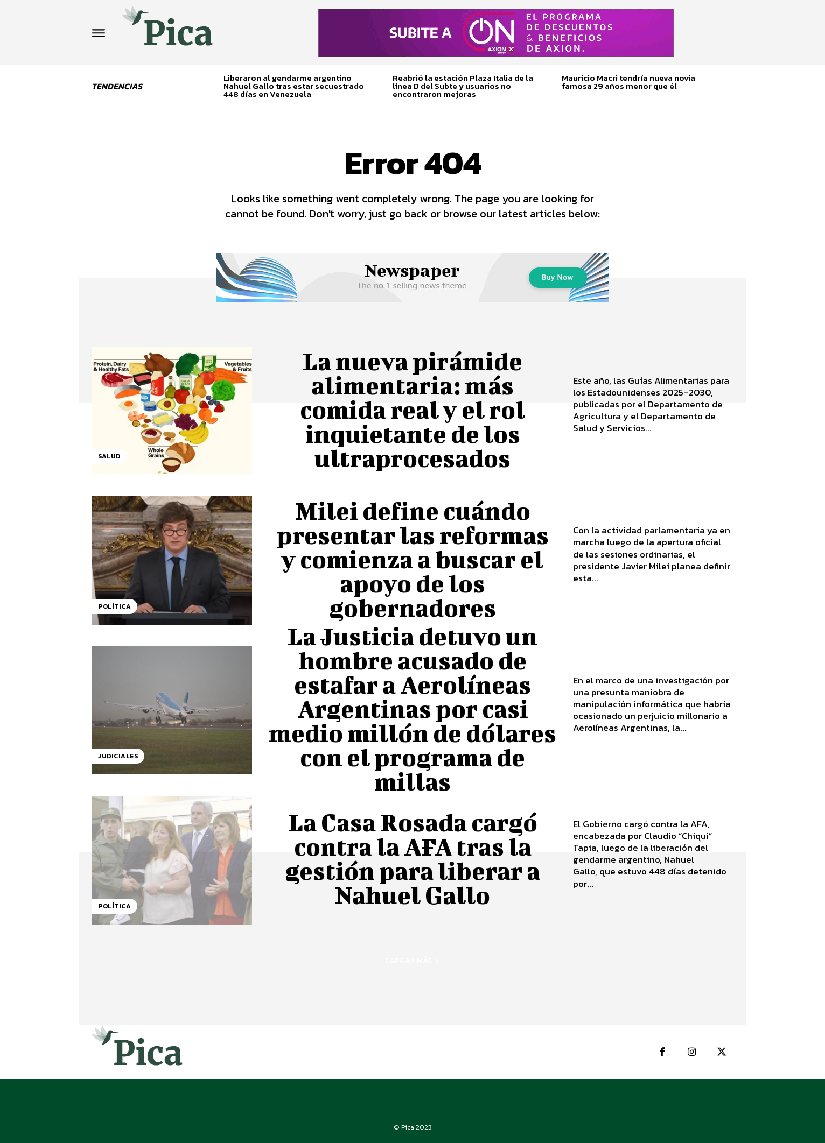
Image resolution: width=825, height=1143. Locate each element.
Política (114, 606)
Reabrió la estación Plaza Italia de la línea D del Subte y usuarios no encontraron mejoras (463, 86)
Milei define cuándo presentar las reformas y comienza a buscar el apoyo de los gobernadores (413, 559)
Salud (109, 456)
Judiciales (118, 756)
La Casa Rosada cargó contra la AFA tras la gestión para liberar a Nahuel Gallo (412, 858)
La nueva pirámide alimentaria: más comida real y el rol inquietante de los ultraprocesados (412, 409)
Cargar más (412, 960)
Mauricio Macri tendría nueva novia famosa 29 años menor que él (628, 82)
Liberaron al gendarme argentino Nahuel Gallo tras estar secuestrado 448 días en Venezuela (293, 86)
